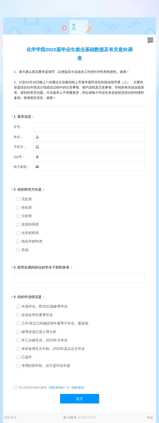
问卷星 (72, 417)
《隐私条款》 (77, 387)
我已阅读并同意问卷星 (33, 387)
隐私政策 (10, 417)
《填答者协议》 (57, 387)
